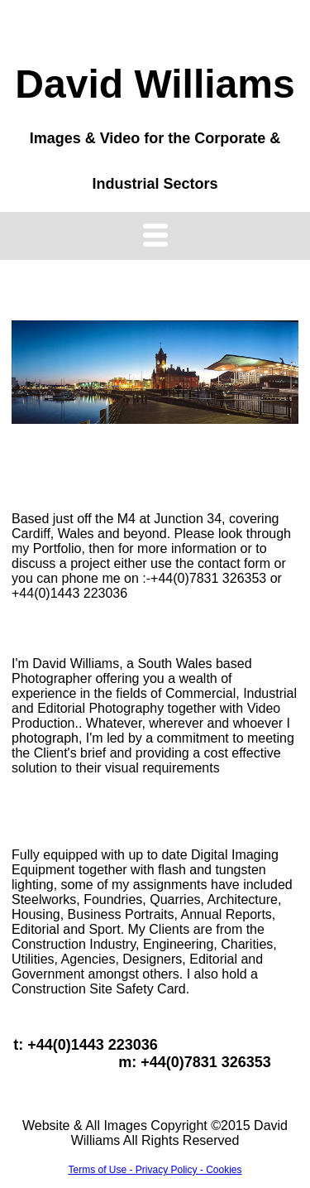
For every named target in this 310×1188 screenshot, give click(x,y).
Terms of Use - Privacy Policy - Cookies (154, 1170)
